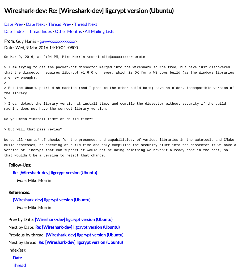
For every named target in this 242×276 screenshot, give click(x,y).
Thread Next (85, 24)
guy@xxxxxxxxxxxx (57, 41)
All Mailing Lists (99, 31)
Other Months (68, 31)
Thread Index (40, 31)
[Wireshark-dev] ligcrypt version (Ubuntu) (51, 200)
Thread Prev (59, 24)
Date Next (35, 24)
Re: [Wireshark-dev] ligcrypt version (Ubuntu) (55, 173)
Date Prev (13, 24)
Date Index (14, 31)
